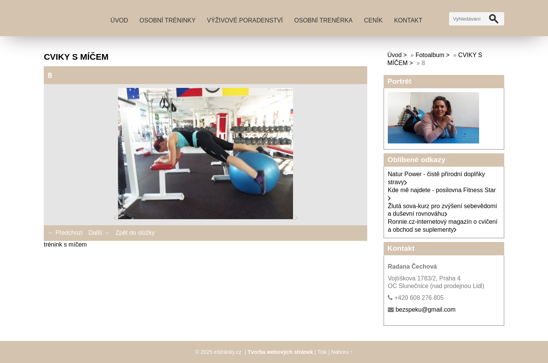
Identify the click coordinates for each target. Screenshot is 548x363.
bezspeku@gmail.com (425, 309)
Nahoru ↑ (342, 352)
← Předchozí (65, 232)
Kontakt (408, 20)
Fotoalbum (430, 55)
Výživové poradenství (245, 20)
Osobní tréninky (168, 20)
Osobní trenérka (323, 20)
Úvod (119, 20)
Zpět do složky (135, 232)
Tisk (322, 352)
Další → (99, 232)
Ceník (373, 20)
